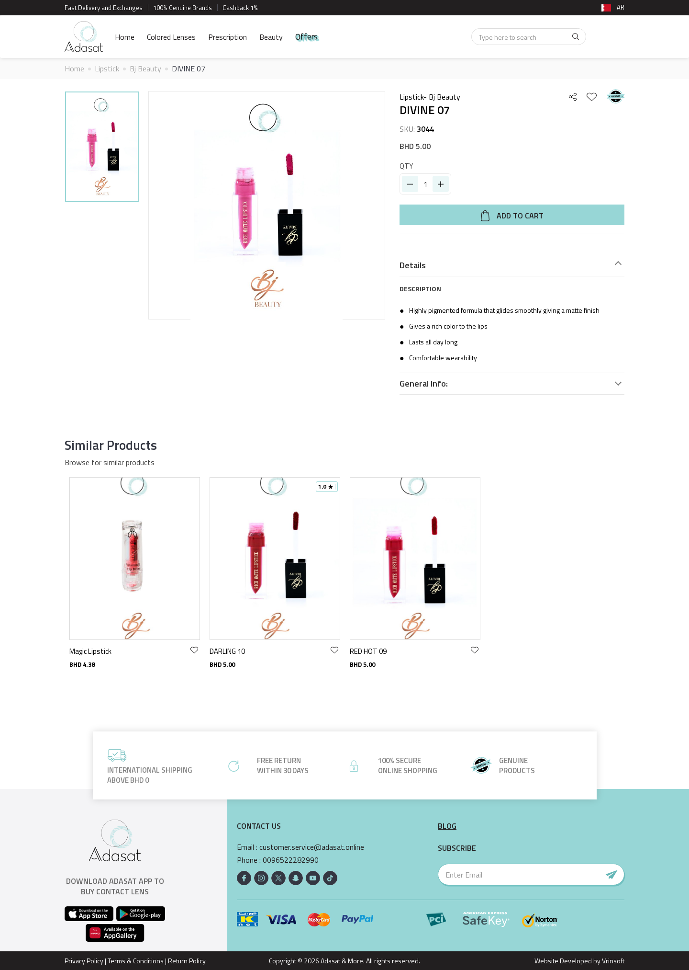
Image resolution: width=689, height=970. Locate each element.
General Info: (424, 383)
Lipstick (107, 68)
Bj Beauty (145, 68)
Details (413, 265)
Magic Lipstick (90, 651)
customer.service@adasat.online (311, 847)
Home (124, 37)
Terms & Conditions (136, 961)
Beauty (271, 37)
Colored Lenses (171, 37)
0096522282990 (291, 860)
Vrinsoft (612, 961)
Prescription (227, 37)
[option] (102, 148)
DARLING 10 (227, 651)
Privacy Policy (84, 961)
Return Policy (187, 961)
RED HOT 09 (368, 651)
